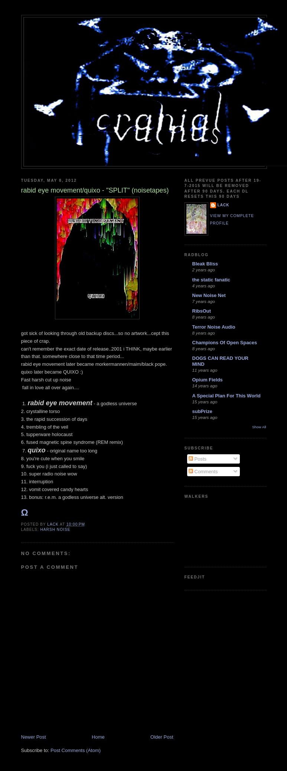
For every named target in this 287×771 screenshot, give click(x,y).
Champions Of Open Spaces (224, 342)
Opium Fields (207, 380)
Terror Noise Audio (213, 327)
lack (223, 205)
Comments (203, 471)
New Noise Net (209, 295)
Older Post (161, 737)
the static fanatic (211, 280)
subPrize (202, 411)
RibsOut (201, 311)
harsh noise (55, 530)
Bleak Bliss (205, 264)
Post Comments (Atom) (75, 750)
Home (98, 737)
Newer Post (33, 737)
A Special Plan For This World (226, 396)
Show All (259, 427)
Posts (197, 459)
